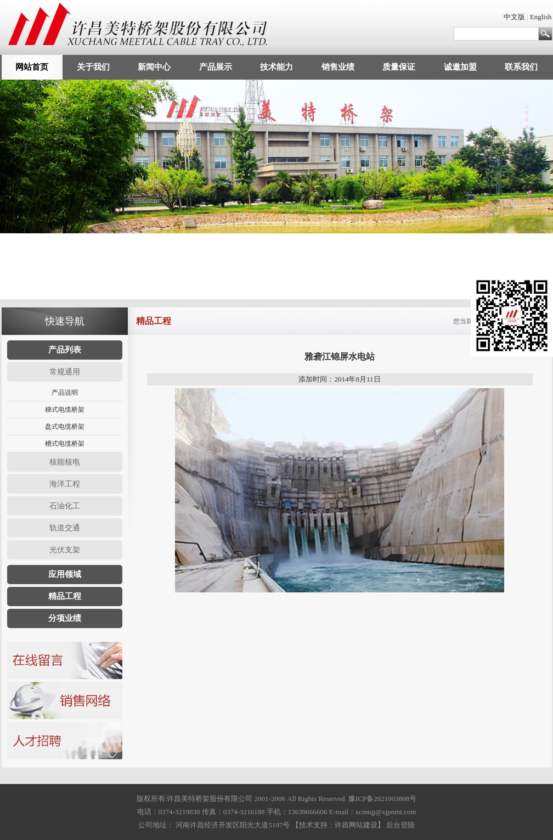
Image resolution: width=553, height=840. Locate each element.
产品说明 (65, 392)
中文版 (514, 17)
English (541, 17)
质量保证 (398, 67)
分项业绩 (64, 618)
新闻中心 (154, 67)
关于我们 (93, 67)
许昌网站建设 (356, 825)
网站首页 (31, 67)
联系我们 (521, 67)
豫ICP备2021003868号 (382, 798)
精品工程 (64, 596)
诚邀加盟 (460, 67)
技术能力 (276, 67)
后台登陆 (400, 825)
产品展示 (215, 67)
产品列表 (64, 349)
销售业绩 (337, 67)
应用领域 (64, 574)
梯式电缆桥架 (64, 409)
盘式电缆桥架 (64, 426)
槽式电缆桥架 (64, 443)
